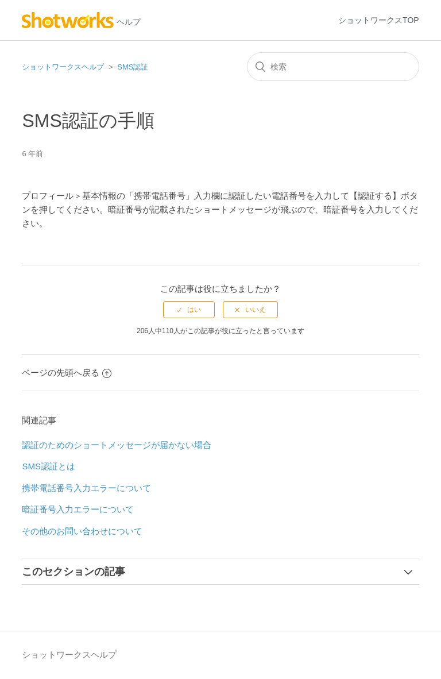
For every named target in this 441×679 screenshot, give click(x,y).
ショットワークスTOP (378, 20)
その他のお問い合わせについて (82, 531)
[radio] (189, 309)
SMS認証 (132, 67)
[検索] (333, 66)
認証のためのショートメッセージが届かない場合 (116, 445)
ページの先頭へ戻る (66, 372)
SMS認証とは (48, 466)
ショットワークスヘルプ (63, 67)
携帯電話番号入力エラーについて (86, 488)
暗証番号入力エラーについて (78, 509)
